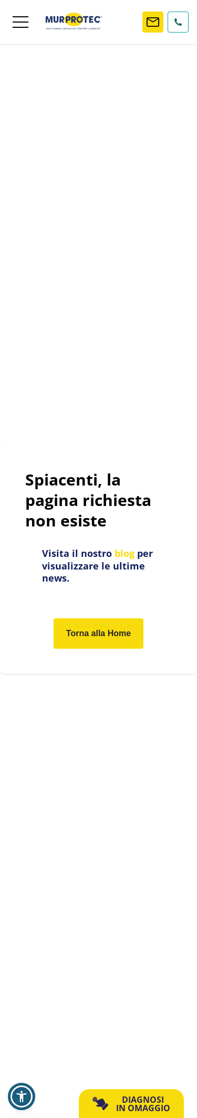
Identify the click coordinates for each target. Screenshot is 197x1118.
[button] (22, 1096)
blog (124, 553)
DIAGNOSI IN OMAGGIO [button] (131, 1104)
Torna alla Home (98, 633)
